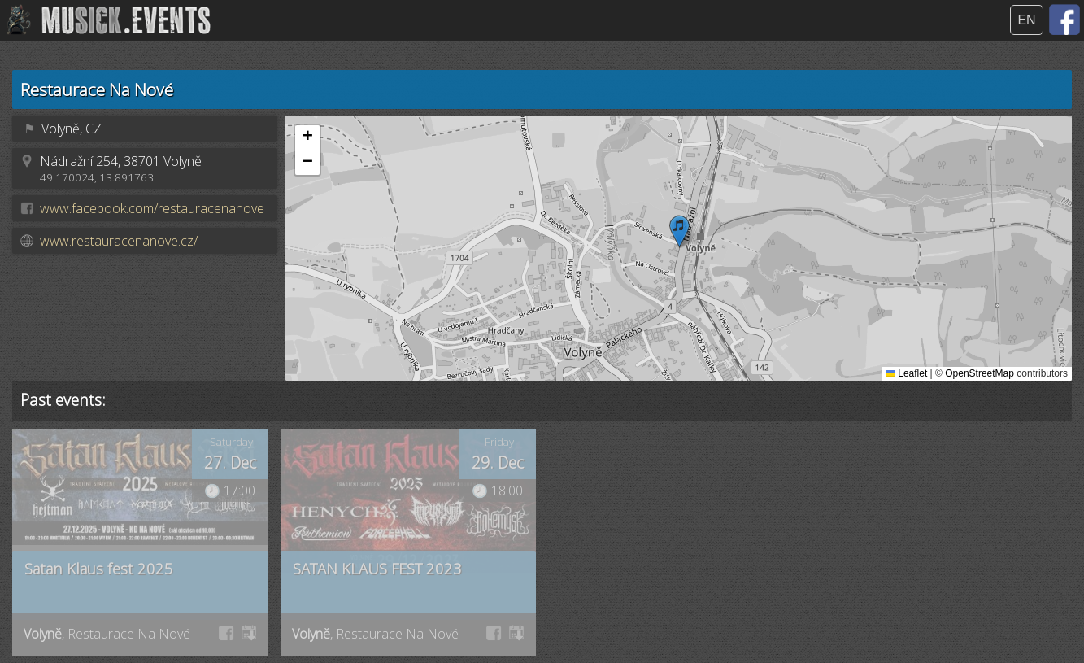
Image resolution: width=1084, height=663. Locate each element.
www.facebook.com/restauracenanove (152, 208)
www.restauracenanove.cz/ (119, 241)
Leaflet (906, 373)
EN (1026, 20)
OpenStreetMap (979, 373)
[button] (679, 231)
